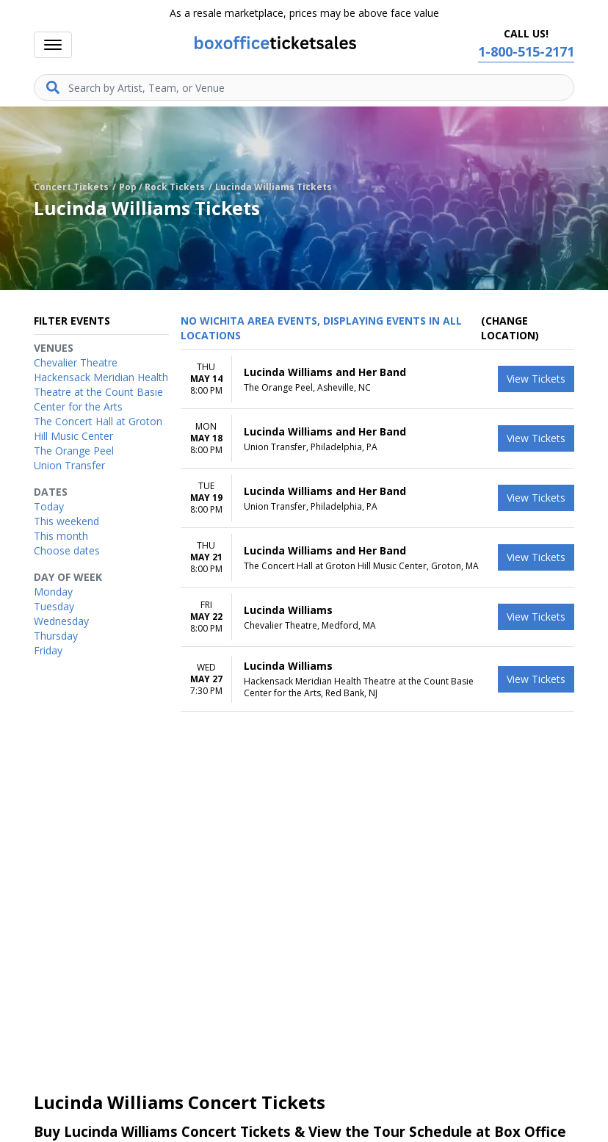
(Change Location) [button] (510, 328)
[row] (377, 379)
